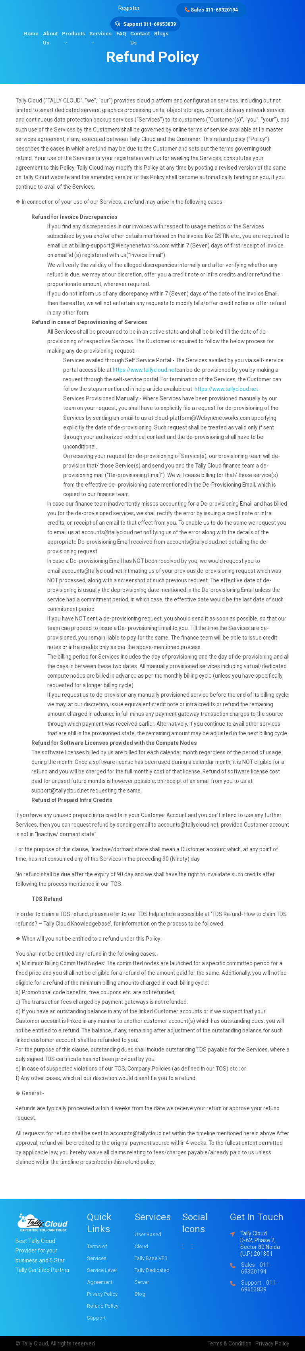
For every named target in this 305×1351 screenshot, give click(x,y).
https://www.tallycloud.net (144, 370)
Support (96, 1318)
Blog (140, 1294)
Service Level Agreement (102, 1276)
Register (131, 7)
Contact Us (140, 36)
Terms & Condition (229, 1343)
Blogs (161, 32)
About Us (50, 36)
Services (100, 32)
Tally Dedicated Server (152, 1276)
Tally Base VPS (151, 1258)
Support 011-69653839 (259, 1286)
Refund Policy (102, 1306)
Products (73, 32)
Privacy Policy (102, 1294)
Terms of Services (97, 1252)
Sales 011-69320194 (213, 10)
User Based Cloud (148, 1240)
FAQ (121, 32)
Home (31, 32)
